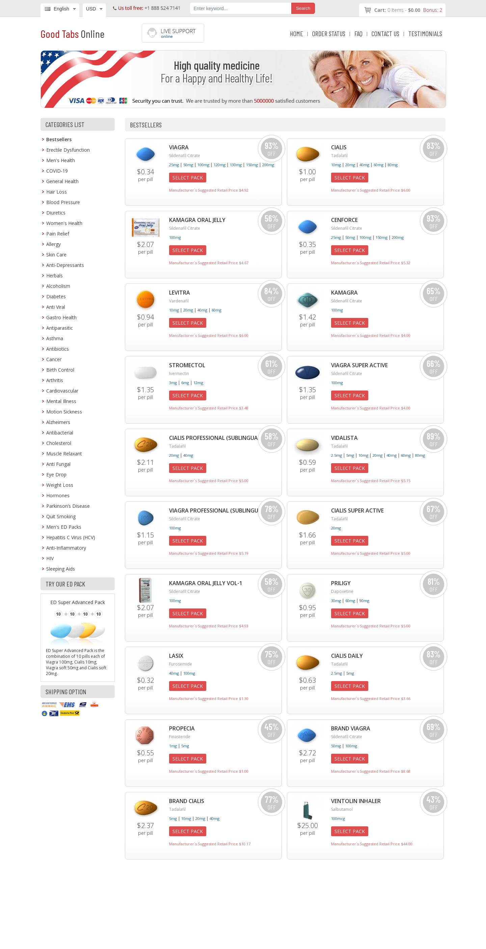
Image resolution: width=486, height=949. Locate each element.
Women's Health (64, 223)
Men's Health (60, 160)
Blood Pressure (63, 202)
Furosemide (180, 664)
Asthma (54, 338)
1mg (173, 745)
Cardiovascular (62, 391)
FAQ (358, 33)
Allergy (53, 244)
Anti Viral (55, 307)
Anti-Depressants (65, 265)
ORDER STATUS (328, 33)
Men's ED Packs (63, 527)
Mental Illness (61, 401)
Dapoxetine (342, 591)
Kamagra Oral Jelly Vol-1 (205, 583)
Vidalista (344, 438)
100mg (203, 164)
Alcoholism (58, 286)
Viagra (179, 147)
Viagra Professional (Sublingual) (218, 510)
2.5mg (336, 455)
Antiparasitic (59, 328)
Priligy (341, 583)
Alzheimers (58, 422)
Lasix (176, 655)
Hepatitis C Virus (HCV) (70, 537)
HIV (50, 558)
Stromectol (187, 365)
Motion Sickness (64, 411)
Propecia (182, 728)
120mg (219, 164)
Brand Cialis (186, 801)
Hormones (58, 495)
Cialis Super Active (357, 510)
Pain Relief (57, 233)
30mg (336, 600)
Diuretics (55, 212)
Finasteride (179, 737)
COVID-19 (57, 171)
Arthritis (54, 380)
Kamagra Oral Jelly (197, 220)
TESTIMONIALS (425, 33)
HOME (296, 33)
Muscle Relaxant (64, 453)
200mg (268, 164)
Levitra (179, 292)
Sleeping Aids (60, 569)
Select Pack (187, 177)
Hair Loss (56, 192)
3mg (173, 382)
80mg (393, 164)
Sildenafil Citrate (184, 155)
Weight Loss (59, 485)
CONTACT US (385, 33)
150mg (252, 164)
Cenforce (344, 220)
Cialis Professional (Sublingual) (216, 438)
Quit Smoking (61, 516)
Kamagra (344, 292)
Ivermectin (179, 373)
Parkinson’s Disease (68, 506)
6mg (185, 382)
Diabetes (56, 296)
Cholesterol (58, 443)
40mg (364, 164)
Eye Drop (56, 474)
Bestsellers (59, 139)
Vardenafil (179, 301)
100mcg (338, 818)
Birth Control (60, 370)
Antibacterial (59, 432)
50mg (188, 164)
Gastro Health (61, 317)
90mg (364, 600)
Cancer (53, 359)
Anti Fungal (58, 464)
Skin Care (56, 254)
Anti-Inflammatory (66, 548)
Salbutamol (342, 809)
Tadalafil (339, 155)
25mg (174, 164)
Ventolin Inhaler (356, 801)
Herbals (54, 275)
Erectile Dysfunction (68, 150)
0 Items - (408, 10)
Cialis (339, 147)
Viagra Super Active (359, 365)
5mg (350, 455)
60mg (378, 164)
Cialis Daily (347, 655)
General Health (62, 181)
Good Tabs (72, 33)
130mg (236, 164)
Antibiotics (57, 349)
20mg (350, 164)
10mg (336, 164)
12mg (198, 382)
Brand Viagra (350, 728)
